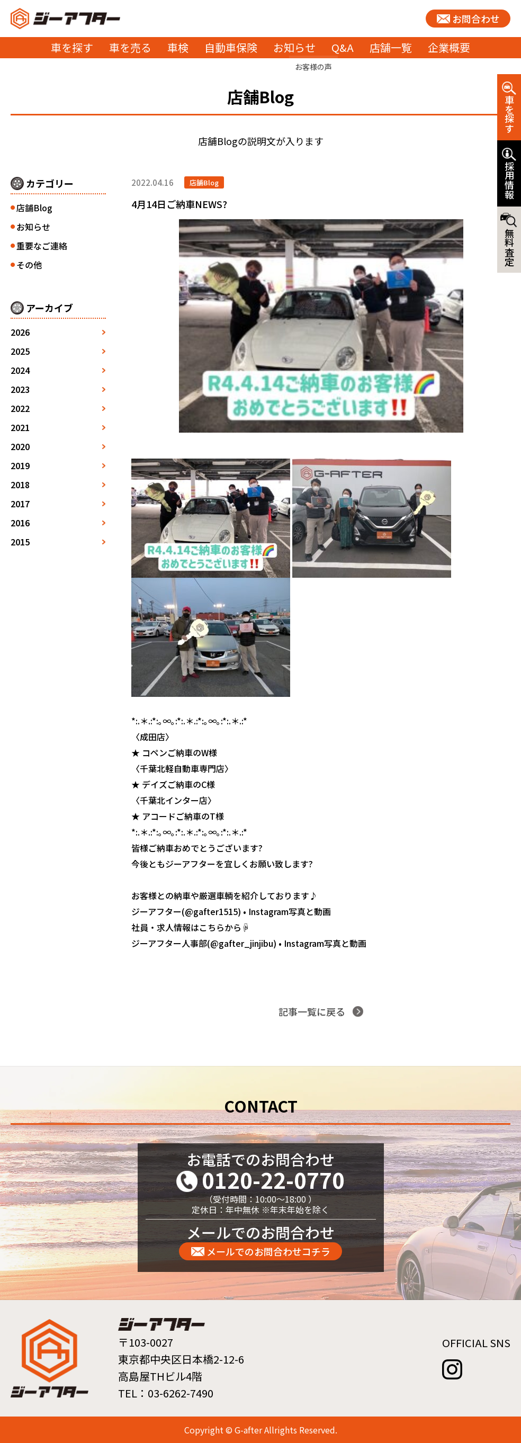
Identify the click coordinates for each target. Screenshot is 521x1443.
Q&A (342, 47)
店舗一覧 (391, 47)
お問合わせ (476, 18)
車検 (177, 47)
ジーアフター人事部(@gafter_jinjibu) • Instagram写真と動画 (248, 943)
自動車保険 (230, 47)
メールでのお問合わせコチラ (268, 1251)
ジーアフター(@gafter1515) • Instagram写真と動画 (231, 911)
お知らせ (294, 47)
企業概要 (449, 47)
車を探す (72, 47)
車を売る (130, 47)
